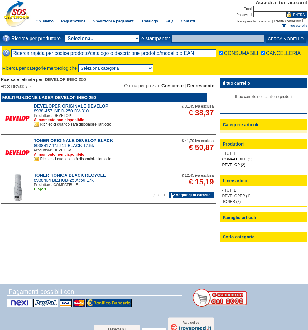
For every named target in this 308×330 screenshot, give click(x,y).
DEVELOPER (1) (236, 196)
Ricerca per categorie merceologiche (39, 68)
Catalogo (150, 21)
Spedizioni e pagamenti (114, 21)
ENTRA (299, 15)
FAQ (169, 21)
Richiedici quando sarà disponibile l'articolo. (76, 124)
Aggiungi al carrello (193, 195)
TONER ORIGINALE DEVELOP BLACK (73, 140)
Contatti (188, 21)
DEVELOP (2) (233, 165)
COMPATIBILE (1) (237, 159)
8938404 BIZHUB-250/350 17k (64, 180)
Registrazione (73, 21)
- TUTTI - (229, 153)
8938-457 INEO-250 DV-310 (61, 110)
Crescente (172, 85)
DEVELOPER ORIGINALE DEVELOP (71, 105)
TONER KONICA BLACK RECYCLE (70, 175)
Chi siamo (45, 21)
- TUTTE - (230, 190)
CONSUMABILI (241, 53)
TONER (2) (231, 201)
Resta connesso (287, 21)
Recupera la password (254, 21)
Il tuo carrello (297, 25)
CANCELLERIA (283, 53)
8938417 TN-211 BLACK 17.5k (64, 145)
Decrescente (200, 85)
